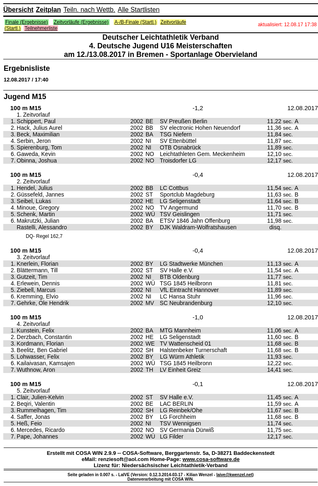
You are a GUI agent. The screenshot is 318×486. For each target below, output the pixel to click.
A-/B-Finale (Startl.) (135, 22)
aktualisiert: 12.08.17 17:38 (287, 24)
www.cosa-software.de (211, 459)
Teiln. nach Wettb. (89, 9)
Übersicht (18, 9)
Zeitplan (48, 9)
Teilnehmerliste (41, 28)
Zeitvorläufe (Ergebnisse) (81, 22)
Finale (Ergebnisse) (26, 22)
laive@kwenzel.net (234, 474)
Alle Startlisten (138, 9)
